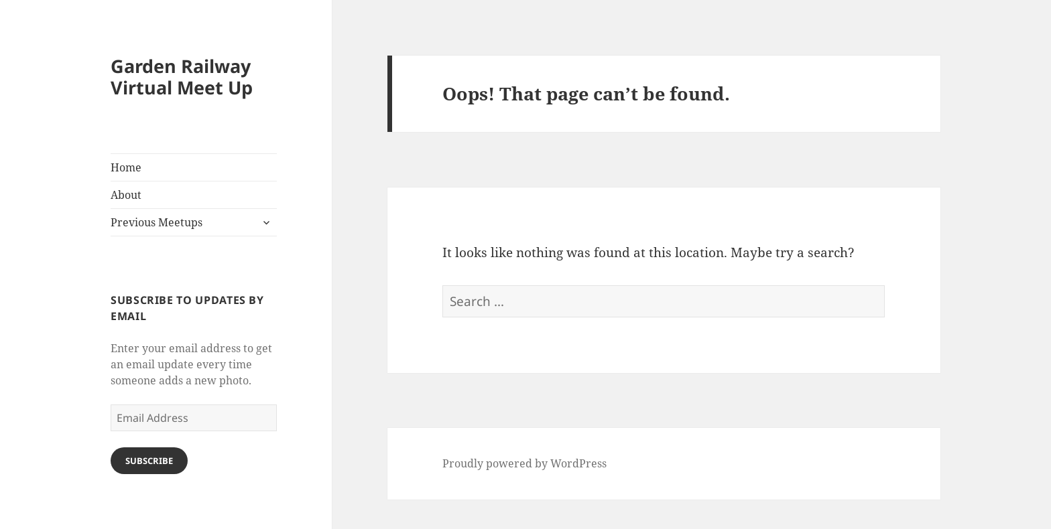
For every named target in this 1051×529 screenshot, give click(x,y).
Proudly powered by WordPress (524, 463)
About (126, 194)
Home (126, 167)
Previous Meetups (156, 222)
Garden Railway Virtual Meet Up (182, 77)
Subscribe (149, 461)
